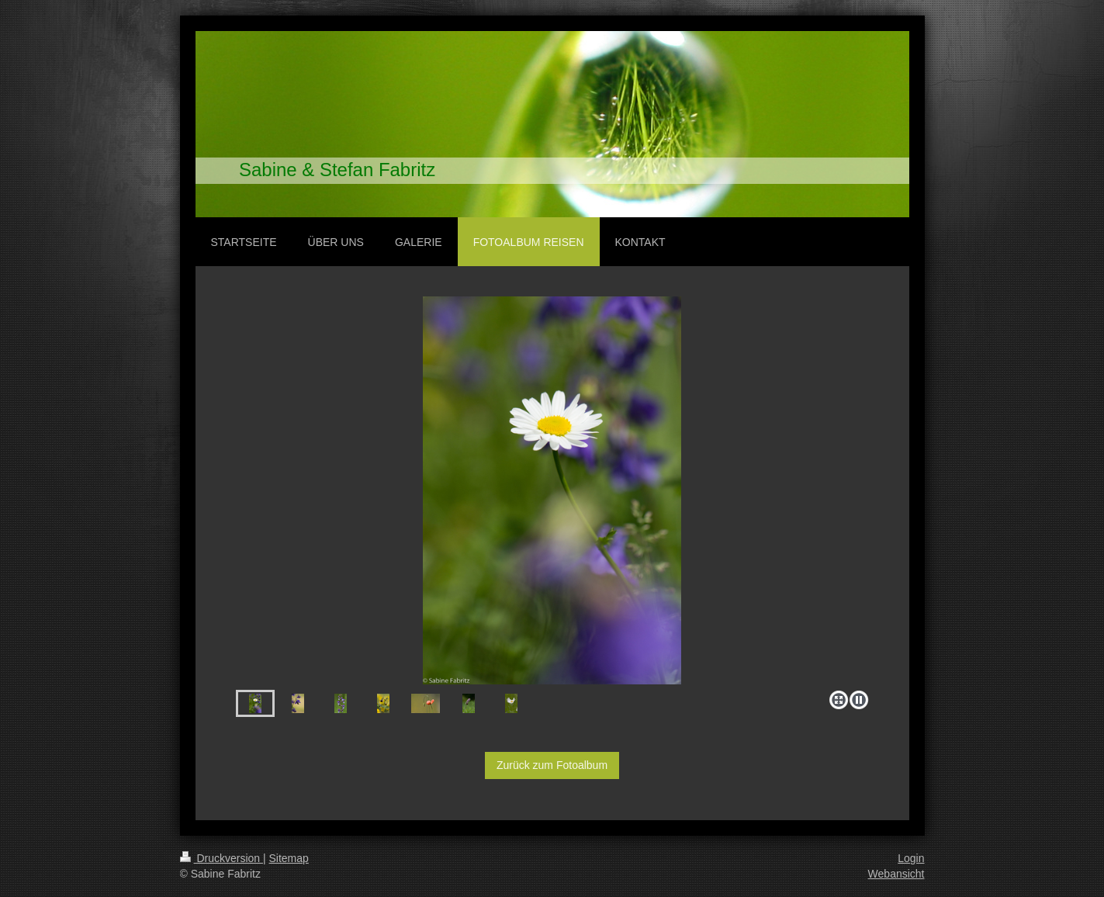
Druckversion (221, 858)
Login (911, 858)
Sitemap (289, 858)
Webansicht (896, 874)
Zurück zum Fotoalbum (552, 765)
